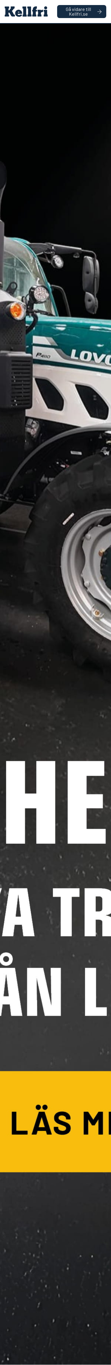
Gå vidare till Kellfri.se (84, 11)
